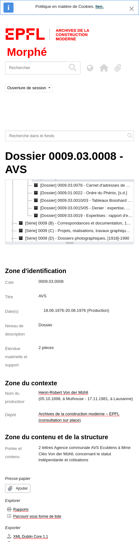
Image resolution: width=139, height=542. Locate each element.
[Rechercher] (35, 67)
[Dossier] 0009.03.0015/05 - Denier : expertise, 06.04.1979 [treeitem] (83, 208)
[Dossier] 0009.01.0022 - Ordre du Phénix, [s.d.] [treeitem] (79, 193)
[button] (104, 67)
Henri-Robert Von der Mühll (63, 392)
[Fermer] (132, 8)
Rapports (17, 509)
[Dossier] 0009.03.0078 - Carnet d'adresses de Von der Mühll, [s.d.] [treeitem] (83, 185)
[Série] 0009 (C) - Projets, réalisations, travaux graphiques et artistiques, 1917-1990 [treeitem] (75, 231)
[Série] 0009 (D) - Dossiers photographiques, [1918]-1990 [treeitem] (73, 238)
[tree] (69, 211)
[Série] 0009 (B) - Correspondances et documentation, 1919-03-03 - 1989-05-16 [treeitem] (75, 223)
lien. (99, 6)
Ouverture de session (27, 87)
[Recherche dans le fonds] (65, 136)
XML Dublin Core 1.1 (27, 536)
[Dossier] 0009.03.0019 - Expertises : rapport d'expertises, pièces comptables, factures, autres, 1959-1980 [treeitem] (83, 215)
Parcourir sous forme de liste (33, 516)
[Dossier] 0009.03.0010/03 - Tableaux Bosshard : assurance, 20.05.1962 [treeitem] (83, 200)
